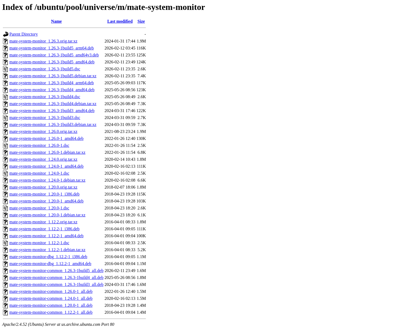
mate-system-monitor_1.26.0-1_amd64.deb (46, 138)
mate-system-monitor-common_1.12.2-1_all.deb (50, 312)
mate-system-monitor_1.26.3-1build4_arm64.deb (51, 83)
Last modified (120, 21)
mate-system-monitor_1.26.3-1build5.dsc (44, 69)
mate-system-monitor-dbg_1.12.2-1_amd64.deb (50, 263)
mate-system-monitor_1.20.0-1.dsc (39, 208)
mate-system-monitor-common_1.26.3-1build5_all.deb (56, 270)
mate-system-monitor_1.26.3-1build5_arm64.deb (51, 48)
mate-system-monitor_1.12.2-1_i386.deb (44, 229)
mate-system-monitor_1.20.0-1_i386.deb (44, 194)
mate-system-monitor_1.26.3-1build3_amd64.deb (52, 110)
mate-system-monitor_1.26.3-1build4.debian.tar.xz (52, 103)
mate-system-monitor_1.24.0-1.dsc (39, 173)
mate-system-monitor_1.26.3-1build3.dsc (44, 117)
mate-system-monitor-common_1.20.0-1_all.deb (50, 305)
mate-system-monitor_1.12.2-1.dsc (39, 242)
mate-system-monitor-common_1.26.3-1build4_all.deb (56, 277)
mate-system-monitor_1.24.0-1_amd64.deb (46, 166)
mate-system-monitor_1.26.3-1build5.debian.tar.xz (52, 76)
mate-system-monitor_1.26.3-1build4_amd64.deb (52, 89)
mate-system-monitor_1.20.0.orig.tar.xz (43, 187)
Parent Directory (23, 34)
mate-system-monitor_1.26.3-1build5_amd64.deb (52, 62)
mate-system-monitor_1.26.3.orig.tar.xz (43, 41)
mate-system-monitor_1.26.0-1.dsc (39, 145)
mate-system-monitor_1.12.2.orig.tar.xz (43, 222)
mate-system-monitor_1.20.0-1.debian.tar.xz (47, 215)
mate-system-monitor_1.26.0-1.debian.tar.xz (47, 152)
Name (56, 21)
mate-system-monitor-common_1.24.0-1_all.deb (50, 298)
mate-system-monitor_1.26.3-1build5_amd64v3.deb (54, 55)
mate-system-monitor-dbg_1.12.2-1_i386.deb (48, 256)
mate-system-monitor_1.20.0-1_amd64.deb (46, 201)
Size (141, 21)
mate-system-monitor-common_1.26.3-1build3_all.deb (56, 284)
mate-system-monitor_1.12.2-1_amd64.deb (46, 236)
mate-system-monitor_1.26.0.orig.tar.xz (43, 131)
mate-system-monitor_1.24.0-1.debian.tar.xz (47, 180)
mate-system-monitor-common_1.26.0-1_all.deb (50, 291)
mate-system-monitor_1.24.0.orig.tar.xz (43, 159)
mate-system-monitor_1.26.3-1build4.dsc (44, 96)
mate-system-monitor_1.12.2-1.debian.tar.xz (47, 249)
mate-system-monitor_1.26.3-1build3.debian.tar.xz (52, 124)
